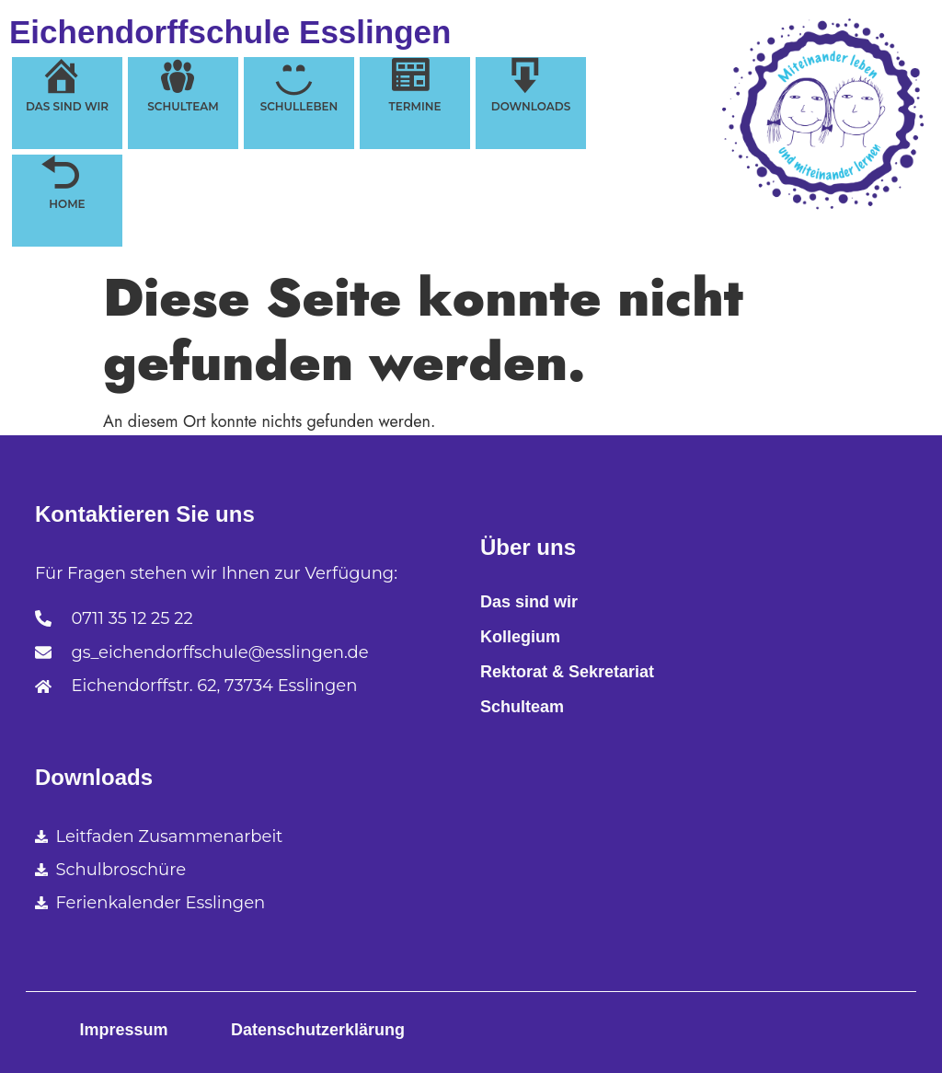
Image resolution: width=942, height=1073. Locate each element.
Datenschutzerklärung (318, 1030)
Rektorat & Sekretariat (567, 672)
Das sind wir (529, 602)
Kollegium (520, 637)
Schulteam (522, 707)
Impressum (123, 1030)
